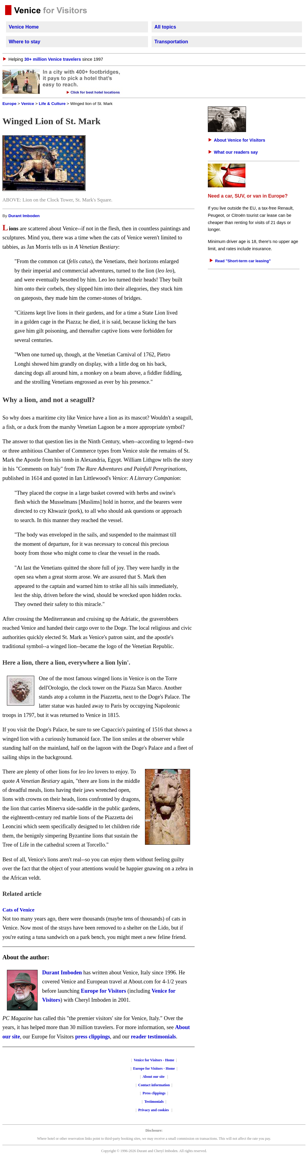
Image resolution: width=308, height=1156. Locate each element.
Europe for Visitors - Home (154, 1068)
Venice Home (24, 26)
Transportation (171, 41)
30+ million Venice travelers (52, 59)
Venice (27, 103)
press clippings (92, 1037)
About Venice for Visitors (239, 140)
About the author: (25, 957)
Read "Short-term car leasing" (243, 261)
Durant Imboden (24, 216)
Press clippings (154, 1093)
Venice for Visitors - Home (154, 1060)
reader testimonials (153, 1037)
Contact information (154, 1085)
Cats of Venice (18, 910)
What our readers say (236, 152)
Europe (9, 103)
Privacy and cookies (154, 1110)
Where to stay (24, 41)
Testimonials (154, 1101)
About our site (154, 1077)
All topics (165, 26)
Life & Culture (52, 103)
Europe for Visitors (103, 991)
